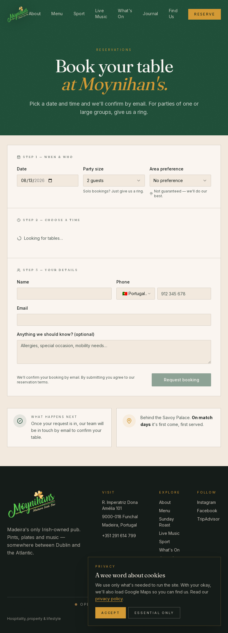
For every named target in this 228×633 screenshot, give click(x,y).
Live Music (101, 13)
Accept (110, 613)
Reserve (204, 14)
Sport (79, 13)
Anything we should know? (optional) (55, 334)
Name (23, 281)
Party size (93, 168)
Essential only (154, 613)
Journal (150, 13)
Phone (123, 281)
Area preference (166, 168)
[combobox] (114, 181)
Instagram (206, 502)
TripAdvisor (208, 518)
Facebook (207, 510)
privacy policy (109, 598)
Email (22, 308)
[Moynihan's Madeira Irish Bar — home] (18, 14)
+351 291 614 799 (119, 535)
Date (22, 168)
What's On (125, 13)
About (35, 13)
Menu (57, 13)
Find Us (173, 13)
